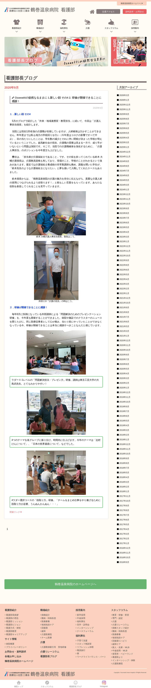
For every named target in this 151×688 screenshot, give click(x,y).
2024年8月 (124, 166)
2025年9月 (124, 114)
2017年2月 (124, 538)
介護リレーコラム (49, 651)
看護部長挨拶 (12, 615)
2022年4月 (124, 279)
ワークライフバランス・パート (91, 657)
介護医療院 (46, 634)
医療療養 (45, 621)
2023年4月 (124, 232)
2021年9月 (124, 307)
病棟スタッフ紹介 (120, 628)
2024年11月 (124, 156)
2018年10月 (124, 453)
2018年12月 (124, 444)
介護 (87, 26)
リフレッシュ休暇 (85, 647)
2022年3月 (124, 284)
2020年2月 (124, 383)
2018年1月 (124, 491)
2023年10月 (124, 204)
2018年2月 (124, 486)
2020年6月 (124, 364)
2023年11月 (124, 199)
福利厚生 (64, 26)
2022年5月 (124, 274)
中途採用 (80, 618)
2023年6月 (124, 222)
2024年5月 (124, 180)
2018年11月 (124, 449)
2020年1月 (124, 387)
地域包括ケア (47, 624)
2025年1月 (124, 147)
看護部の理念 (12, 618)
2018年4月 (124, 477)
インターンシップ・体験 (123, 660)
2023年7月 (124, 218)
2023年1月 (124, 241)
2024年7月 (124, 170)
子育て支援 (81, 640)
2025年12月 (124, 104)
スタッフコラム (111, 26)
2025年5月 (124, 133)
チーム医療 (46, 637)
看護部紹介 (16, 26)
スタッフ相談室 (83, 644)
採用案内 (135, 26)
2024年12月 (124, 152)
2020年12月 (124, 340)
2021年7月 (124, 317)
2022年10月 (124, 255)
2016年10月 (124, 557)
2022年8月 (124, 265)
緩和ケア (116, 644)
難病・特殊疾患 (48, 618)
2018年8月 (124, 463)
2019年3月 (124, 430)
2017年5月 (124, 524)
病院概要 (9, 644)
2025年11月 (124, 109)
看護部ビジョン (13, 624)
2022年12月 (124, 246)
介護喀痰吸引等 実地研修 (53, 647)
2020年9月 (124, 354)
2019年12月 (124, 392)
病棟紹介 (45, 615)
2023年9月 (124, 208)
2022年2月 (124, 288)
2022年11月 (124, 251)
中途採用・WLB (119, 650)
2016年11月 (124, 553)
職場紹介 (40, 26)
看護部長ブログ (48, 656)
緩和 (43, 631)
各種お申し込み (13, 656)
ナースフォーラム (85, 631)
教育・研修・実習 (120, 615)
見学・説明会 (82, 624)
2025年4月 (124, 137)
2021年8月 (124, 312)
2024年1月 (124, 189)
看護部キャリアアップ (16, 634)
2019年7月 (124, 411)
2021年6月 (124, 321)
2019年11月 (124, 397)
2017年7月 (124, 515)
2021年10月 (124, 303)
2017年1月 (124, 543)
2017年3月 (124, 534)
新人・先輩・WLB (120, 647)
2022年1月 (124, 293)
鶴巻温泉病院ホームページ (19, 661)
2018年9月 (124, 458)
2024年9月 (124, 161)
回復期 (44, 628)
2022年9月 (124, 260)
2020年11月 (124, 345)
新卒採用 (80, 615)
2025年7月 (124, 123)
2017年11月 (124, 496)
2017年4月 (124, 529)
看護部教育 (10, 631)
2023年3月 (124, 237)
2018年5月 (124, 472)
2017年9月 (124, 505)
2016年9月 (124, 562)
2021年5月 (124, 326)
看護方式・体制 (13, 628)
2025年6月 (124, 128)
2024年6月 (124, 175)
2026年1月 (124, 100)
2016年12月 (124, 548)
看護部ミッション (14, 621)
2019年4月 (124, 425)
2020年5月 (124, 369)
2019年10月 (124, 402)
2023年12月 (124, 194)
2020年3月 (124, 378)
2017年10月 (124, 501)
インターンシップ (85, 628)
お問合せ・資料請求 (15, 651)
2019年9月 (124, 406)
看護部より (117, 657)
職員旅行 (80, 650)
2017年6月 (124, 520)
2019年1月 (124, 439)
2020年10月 (124, 350)
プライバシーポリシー (16, 647)
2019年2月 (124, 435)
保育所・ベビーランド (122, 654)
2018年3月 (124, 482)
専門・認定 (117, 618)
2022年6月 (124, 270)
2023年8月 (124, 213)
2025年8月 (124, 119)
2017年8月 (124, 510)
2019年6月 (124, 416)
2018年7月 (124, 468)
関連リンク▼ (16, 512)
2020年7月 (124, 359)
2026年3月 (124, 95)
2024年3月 (124, 185)
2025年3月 (124, 142)
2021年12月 (124, 298)
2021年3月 (124, 331)
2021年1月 (124, 336)
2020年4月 (124, 373)
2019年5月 (124, 420)
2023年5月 (124, 227)
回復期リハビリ (119, 641)
